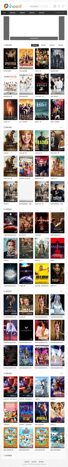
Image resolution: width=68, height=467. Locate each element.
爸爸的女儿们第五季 (24, 178)
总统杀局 (6, 260)
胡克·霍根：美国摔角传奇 (42, 286)
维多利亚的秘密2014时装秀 (11, 368)
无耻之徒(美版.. (23, 71)
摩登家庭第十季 (8, 96)
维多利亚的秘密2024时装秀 (26, 342)
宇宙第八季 (22, 286)
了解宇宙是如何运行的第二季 (11, 235)
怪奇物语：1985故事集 (25, 424)
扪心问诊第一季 (39, 96)
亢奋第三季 (54, 178)
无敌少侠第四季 (39, 424)
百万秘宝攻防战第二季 (10, 317)
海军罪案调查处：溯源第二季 (27, 204)
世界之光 (53, 424)
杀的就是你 (38, 235)
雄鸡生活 (6, 204)
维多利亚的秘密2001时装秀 (42, 342)
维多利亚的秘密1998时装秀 (58, 317)
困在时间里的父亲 (55, 235)
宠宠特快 (53, 399)
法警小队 (6, 153)
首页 (4, 12)
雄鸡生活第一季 (39, 204)
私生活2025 (22, 235)
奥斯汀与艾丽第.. (55, 122)
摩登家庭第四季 (23, 96)
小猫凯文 (37, 399)
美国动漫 (41, 12)
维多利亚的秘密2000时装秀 (42, 317)
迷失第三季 (38, 71)
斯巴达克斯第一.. (8, 71)
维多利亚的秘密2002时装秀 (58, 342)
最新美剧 (12, 12)
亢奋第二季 (7, 122)
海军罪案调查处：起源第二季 (58, 204)
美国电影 (22, 12)
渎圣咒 (52, 260)
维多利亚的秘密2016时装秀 (26, 368)
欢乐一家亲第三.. (23, 122)
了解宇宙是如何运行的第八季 (11, 286)
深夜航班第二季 (39, 178)
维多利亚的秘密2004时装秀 (58, 368)
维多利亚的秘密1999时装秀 (11, 342)
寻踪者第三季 (38, 153)
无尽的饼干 (7, 424)
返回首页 (27, 461)
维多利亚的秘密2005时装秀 (42, 368)
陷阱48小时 (54, 286)
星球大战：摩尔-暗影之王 (10, 399)
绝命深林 (37, 260)
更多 (62, 127)
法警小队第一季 (8, 178)
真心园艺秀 (22, 317)
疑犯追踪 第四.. (55, 71)
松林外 (21, 260)
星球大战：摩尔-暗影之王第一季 (28, 399)
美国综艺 (32, 12)
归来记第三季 (23, 153)
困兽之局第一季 (55, 153)
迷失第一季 (38, 122)
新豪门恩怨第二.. (55, 96)
